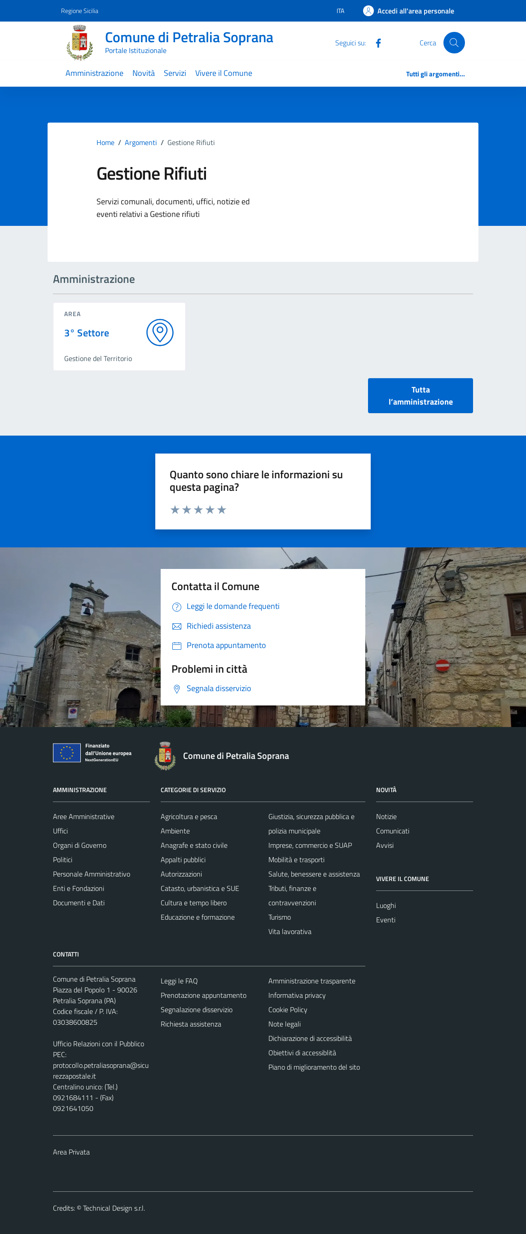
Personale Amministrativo (91, 873)
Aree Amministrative (83, 816)
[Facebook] (375, 42)
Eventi (385, 919)
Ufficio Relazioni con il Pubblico (98, 1043)
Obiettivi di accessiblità (302, 1052)
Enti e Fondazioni (78, 888)
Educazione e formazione (198, 917)
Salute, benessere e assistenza (314, 873)
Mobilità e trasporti (296, 859)
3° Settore (87, 332)
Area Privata (71, 1151)
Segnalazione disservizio (196, 1009)
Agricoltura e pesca (189, 816)
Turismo (279, 917)
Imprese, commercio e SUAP (310, 845)
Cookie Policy (287, 1009)
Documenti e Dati (79, 902)
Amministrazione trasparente (311, 980)
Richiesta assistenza (191, 1023)
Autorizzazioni (181, 873)
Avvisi (385, 845)
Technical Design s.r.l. (114, 1208)
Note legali (284, 1023)
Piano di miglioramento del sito (314, 1067)
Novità (143, 73)
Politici (62, 859)
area (72, 313)
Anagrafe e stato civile (194, 845)
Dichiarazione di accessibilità (310, 1038)
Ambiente (175, 830)
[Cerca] (454, 42)
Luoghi (386, 905)
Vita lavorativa (289, 931)
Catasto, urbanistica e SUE (200, 888)
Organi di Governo (79, 845)
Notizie (386, 816)
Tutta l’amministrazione (421, 395)
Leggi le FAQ (179, 980)
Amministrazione (94, 73)
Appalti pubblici (183, 859)
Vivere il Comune (223, 73)
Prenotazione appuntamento (203, 995)
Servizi (175, 73)
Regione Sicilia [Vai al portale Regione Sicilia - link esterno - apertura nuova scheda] (79, 10)
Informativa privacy (297, 995)
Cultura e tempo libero (194, 902)
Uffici (60, 830)
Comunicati (392, 830)
